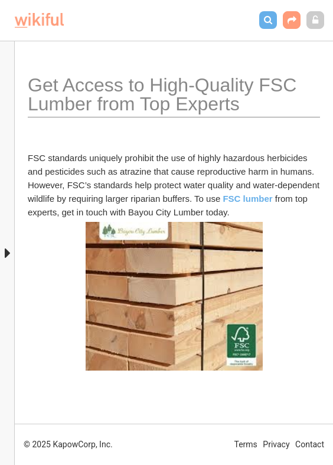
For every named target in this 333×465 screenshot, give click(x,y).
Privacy (276, 444)
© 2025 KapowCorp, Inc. (68, 444)
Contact (309, 444)
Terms (245, 444)
